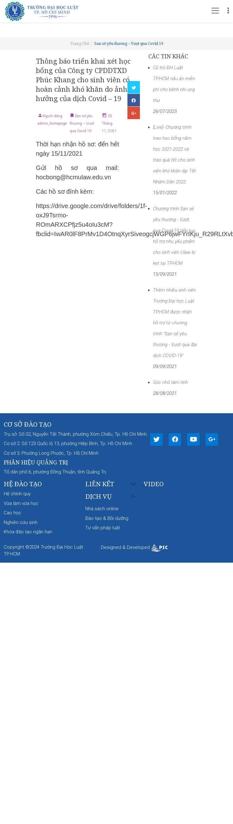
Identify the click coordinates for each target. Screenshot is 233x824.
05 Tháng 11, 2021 (109, 123)
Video (154, 484)
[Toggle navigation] (215, 10)
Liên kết (99, 484)
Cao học (12, 513)
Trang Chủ (79, 43)
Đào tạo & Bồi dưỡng (106, 518)
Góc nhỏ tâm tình (170, 382)
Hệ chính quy (17, 494)
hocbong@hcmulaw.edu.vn (73, 177)
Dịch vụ (98, 497)
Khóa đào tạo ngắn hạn (28, 532)
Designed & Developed (134, 547)
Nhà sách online (102, 508)
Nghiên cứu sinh (20, 522)
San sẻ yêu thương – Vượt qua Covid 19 (128, 43)
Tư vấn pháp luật (102, 528)
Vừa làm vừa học (21, 503)
